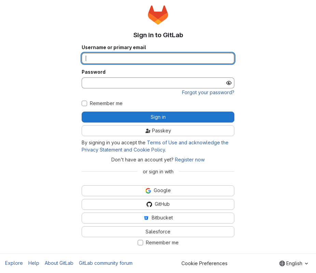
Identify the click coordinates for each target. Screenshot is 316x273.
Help (33, 263)
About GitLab (59, 263)
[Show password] (228, 82)
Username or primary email (114, 47)
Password (94, 72)
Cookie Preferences (204, 263)
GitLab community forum (106, 263)
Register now (190, 159)
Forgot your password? (208, 92)
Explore (14, 263)
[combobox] (293, 263)
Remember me (106, 103)
